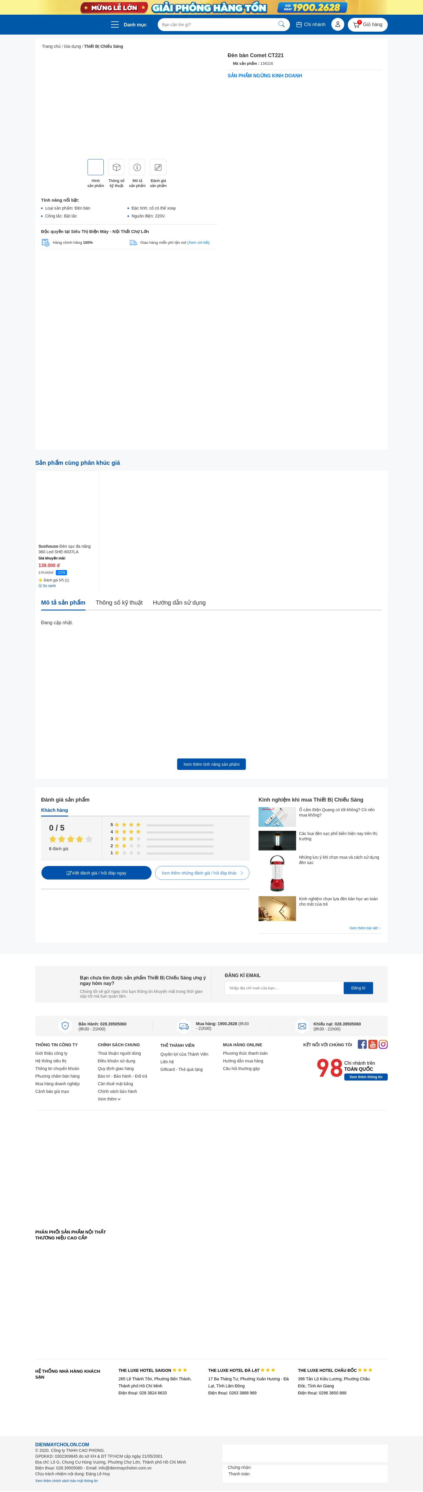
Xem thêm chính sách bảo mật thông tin (66, 1481)
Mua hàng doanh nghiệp (57, 1083)
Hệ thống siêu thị (50, 1061)
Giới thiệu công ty (51, 1053)
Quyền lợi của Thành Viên (184, 1054)
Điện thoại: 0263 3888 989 (232, 1393)
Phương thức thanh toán (245, 1053)
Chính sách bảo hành (117, 1091)
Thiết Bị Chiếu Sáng (103, 46)
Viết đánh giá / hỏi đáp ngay (96, 872)
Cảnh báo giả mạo (52, 1091)
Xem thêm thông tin (366, 1077)
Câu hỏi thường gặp (241, 1068)
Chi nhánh (310, 24)
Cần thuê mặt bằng (115, 1083)
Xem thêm (109, 1099)
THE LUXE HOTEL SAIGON (152, 1370)
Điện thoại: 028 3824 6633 (142, 1393)
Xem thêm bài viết (366, 928)
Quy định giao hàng (116, 1068)
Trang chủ (51, 46)
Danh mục (135, 24)
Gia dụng (72, 46)
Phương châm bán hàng (57, 1076)
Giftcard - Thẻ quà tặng (181, 1069)
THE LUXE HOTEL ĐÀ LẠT (241, 1370)
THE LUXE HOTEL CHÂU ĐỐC (335, 1370)
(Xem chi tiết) (198, 242)
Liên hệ (167, 1061)
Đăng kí (358, 988)
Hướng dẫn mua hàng (243, 1061)
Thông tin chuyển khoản (57, 1068)
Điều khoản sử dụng (116, 1061)
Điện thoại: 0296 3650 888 (322, 1393)
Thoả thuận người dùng (119, 1053)
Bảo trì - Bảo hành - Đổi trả (122, 1076)
